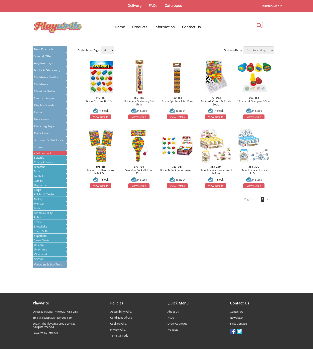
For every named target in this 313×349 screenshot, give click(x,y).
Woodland (40, 254)
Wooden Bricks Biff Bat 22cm (139, 172)
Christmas (41, 84)
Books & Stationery (47, 70)
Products (172, 329)
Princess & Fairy (43, 213)
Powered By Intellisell (45, 333)
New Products (43, 49)
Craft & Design (44, 98)
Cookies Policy (118, 323)
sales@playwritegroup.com (56, 317)
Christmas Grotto (46, 77)
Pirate (37, 208)
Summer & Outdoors (48, 140)
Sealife (38, 222)
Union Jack (40, 249)
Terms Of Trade (119, 335)
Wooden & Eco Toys (48, 264)
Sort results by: (233, 50)
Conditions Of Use (121, 317)
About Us (173, 311)
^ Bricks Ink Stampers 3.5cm (253, 101)
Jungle (37, 190)
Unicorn (39, 245)
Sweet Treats (41, 240)
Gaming (38, 180)
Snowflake (40, 226)
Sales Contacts (238, 323)
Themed (39, 147)
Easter (38, 112)
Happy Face (41, 185)
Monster (39, 203)
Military (38, 199)
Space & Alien (42, 231)
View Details (100, 117)
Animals (39, 259)
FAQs (170, 317)
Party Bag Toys (44, 126)
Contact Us (236, 311)
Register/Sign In (271, 6)
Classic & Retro (44, 91)
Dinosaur (39, 167)
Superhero (40, 236)
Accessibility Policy (121, 311)
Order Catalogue (177, 323)
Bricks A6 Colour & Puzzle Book (215, 103)
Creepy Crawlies (43, 162)
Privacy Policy (118, 329)
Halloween (41, 119)
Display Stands (44, 105)
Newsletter (236, 317)
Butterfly (39, 157)
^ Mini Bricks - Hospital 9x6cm (254, 172)
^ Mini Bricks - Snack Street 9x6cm (216, 172)
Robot (37, 217)
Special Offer (43, 56)
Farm (37, 171)
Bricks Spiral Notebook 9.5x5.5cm (100, 172)
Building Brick (44, 153)
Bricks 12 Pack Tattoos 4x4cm (177, 170)
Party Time (41, 133)
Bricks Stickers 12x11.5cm (100, 101)
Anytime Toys (43, 63)
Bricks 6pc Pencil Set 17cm (177, 101)
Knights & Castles (44, 194)
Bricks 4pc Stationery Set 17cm (139, 103)
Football (38, 176)
